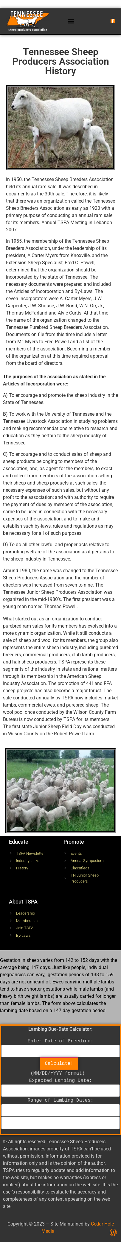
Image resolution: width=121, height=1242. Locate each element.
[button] (71, 21)
